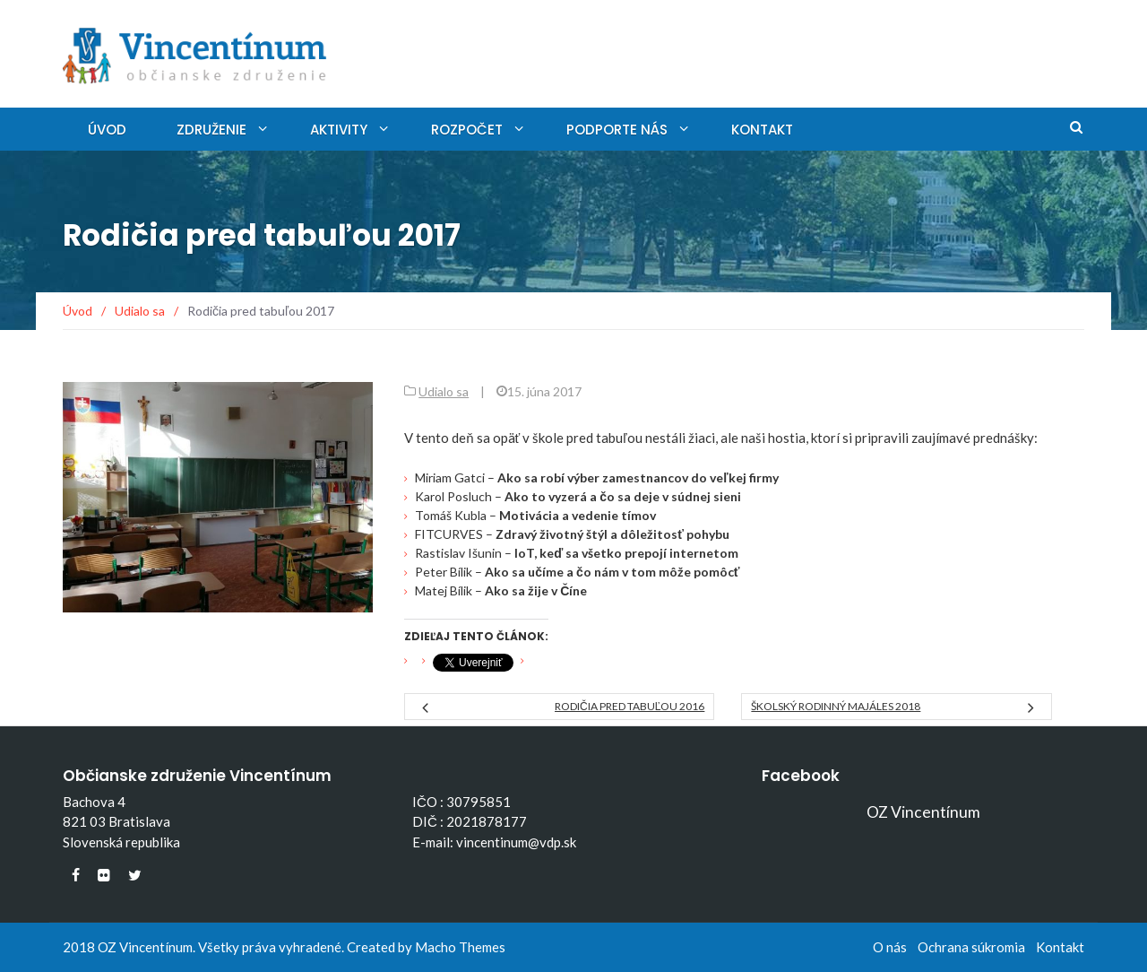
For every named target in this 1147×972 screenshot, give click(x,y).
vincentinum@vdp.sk (516, 842)
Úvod (107, 129)
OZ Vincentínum (923, 812)
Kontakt (762, 129)
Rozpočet (467, 129)
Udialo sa (443, 391)
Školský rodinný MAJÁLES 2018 (835, 706)
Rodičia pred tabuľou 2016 (629, 706)
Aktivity (338, 129)
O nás (890, 947)
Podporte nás (617, 129)
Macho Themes (460, 947)
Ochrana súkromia (971, 947)
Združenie (211, 129)
